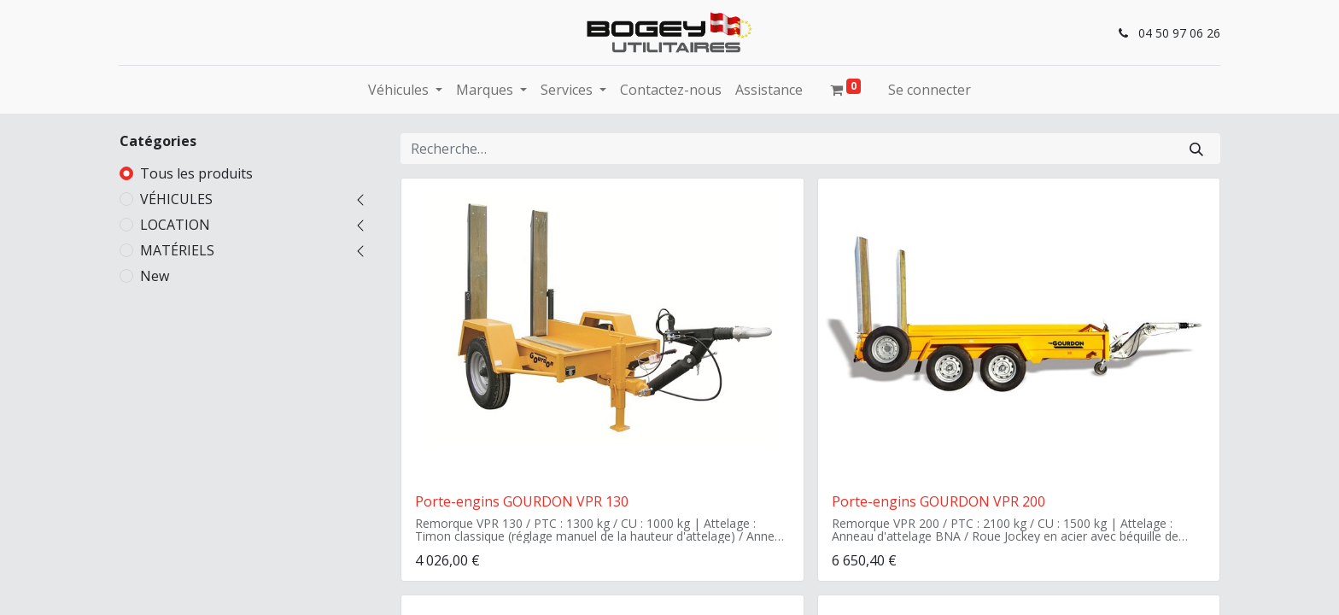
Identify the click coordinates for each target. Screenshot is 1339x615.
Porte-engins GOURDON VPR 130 (522, 501)
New (154, 275)
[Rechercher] (1196, 148)
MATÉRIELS (177, 250)
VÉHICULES (176, 199)
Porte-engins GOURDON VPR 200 (938, 501)
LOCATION (175, 224)
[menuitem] (670, 90)
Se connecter (929, 89)
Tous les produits (196, 173)
